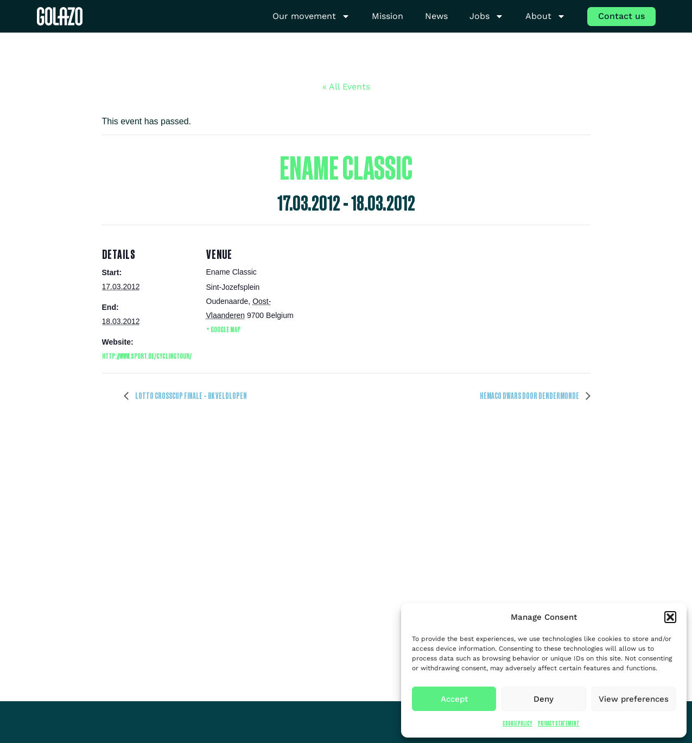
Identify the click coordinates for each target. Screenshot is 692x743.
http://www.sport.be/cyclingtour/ (147, 356)
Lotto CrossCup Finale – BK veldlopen (190, 396)
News (436, 16)
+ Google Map (223, 329)
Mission (387, 16)
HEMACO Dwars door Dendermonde (530, 396)
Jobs (486, 16)
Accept (454, 699)
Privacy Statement (559, 723)
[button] (670, 617)
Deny (544, 699)
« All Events (346, 86)
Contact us (621, 16)
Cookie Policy (517, 723)
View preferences (634, 699)
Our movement (311, 16)
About (545, 16)
